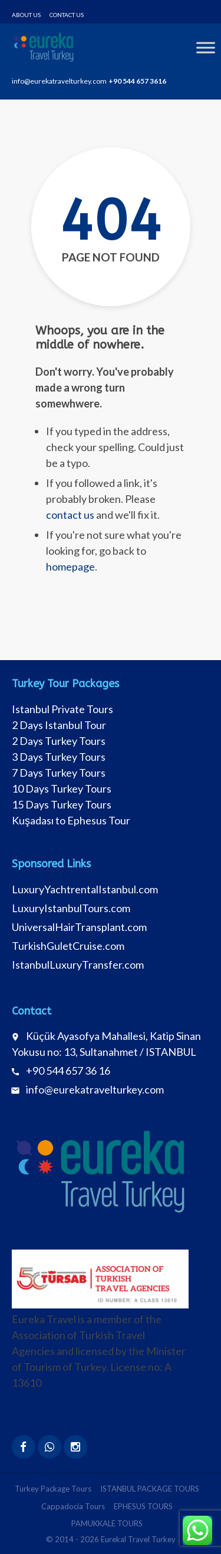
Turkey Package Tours (53, 1488)
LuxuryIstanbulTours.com (71, 908)
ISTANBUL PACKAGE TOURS (149, 1488)
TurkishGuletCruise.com (68, 945)
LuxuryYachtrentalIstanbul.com (85, 889)
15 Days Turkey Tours (61, 804)
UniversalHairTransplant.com (79, 926)
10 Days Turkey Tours (61, 788)
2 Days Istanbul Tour (59, 724)
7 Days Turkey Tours (58, 772)
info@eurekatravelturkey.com (95, 1089)
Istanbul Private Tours (62, 709)
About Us (26, 14)
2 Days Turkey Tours (58, 740)
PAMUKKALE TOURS (107, 1523)
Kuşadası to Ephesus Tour (71, 820)
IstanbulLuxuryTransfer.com (78, 964)
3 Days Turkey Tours (58, 756)
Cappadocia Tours (73, 1506)
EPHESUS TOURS (143, 1506)
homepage (70, 566)
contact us (70, 514)
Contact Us (67, 14)
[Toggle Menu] (205, 47)
